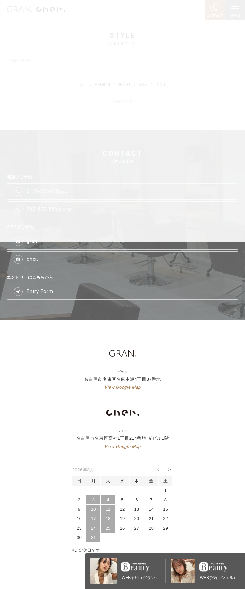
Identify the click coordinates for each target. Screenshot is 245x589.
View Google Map (122, 387)
